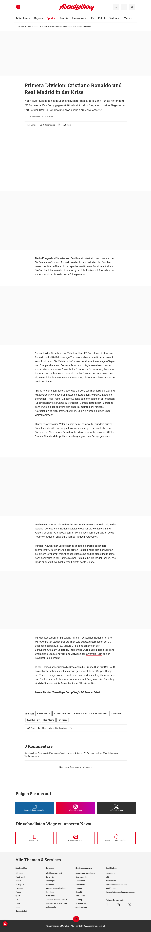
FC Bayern (19, 885)
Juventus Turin (94, 653)
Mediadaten (80, 896)
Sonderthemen (81, 907)
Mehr (127, 18)
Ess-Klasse (50, 892)
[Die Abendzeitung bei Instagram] (75, 808)
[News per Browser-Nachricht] (116, 838)
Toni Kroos (76, 357)
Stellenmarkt (51, 907)
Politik (102, 18)
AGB (107, 877)
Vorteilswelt (50, 896)
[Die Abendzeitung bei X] (116, 808)
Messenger (50, 881)
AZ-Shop (79, 900)
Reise (17, 907)
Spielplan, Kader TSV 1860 (56, 903)
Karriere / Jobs (81, 877)
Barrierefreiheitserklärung (116, 885)
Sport (50, 18)
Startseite (20, 27)
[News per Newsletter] (75, 838)
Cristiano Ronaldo (60, 262)
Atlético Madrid (89, 270)
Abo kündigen (111, 888)
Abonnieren (80, 881)
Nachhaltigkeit (21, 911)
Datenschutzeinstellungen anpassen (120, 892)
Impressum (110, 873)
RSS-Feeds (50, 885)
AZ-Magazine (81, 903)
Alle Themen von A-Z (54, 873)
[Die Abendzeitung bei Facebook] (34, 808)
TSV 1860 (19, 888)
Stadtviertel (20, 877)
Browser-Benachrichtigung (56, 888)
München (22, 18)
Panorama (78, 18)
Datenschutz (111, 881)
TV (92, 18)
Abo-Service (80, 885)
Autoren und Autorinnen (85, 873)
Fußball (36, 27)
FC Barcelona (91, 353)
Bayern (38, 18)
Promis (64, 18)
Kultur (113, 18)
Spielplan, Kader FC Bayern (56, 900)
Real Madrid (77, 258)
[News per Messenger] (34, 838)
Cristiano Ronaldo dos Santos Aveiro (90, 713)
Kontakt (79, 892)
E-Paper (79, 888)
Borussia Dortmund (71, 365)
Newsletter (50, 877)
